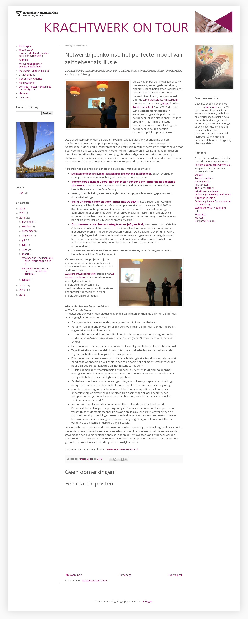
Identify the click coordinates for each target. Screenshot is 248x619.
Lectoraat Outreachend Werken (212, 165)
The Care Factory (204, 188)
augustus (27, 235)
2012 (22, 294)
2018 (22, 208)
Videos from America (30, 78)
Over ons (24, 97)
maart (26, 254)
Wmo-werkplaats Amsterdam (160, 99)
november (28, 221)
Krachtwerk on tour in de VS (34, 70)
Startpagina (25, 46)
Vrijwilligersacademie (206, 191)
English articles (27, 74)
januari (26, 279)
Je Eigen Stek (201, 184)
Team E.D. (200, 214)
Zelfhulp (23, 60)
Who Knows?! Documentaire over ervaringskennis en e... (37, 260)
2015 (22, 217)
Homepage (125, 575)
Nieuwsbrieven (27, 82)
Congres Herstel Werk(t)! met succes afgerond (35, 88)
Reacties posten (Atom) (95, 580)
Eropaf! (166, 103)
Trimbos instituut (204, 178)
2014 (22, 285)
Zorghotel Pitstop (205, 221)
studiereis (211, 107)
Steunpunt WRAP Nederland (210, 207)
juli (24, 240)
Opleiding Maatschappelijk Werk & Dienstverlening (213, 196)
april (25, 249)
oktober (27, 226)
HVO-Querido (202, 181)
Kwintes (199, 217)
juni (24, 244)
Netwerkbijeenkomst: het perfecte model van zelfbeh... (35, 271)
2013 (22, 290)
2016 (22, 213)
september (28, 231)
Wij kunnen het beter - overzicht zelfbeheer (31, 65)
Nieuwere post (74, 575)
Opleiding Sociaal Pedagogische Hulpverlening (213, 203)
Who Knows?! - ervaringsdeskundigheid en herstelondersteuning (34, 52)
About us (24, 93)
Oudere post (175, 575)
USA (21, 193)
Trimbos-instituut (143, 107)
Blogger (147, 601)
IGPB (197, 211)
